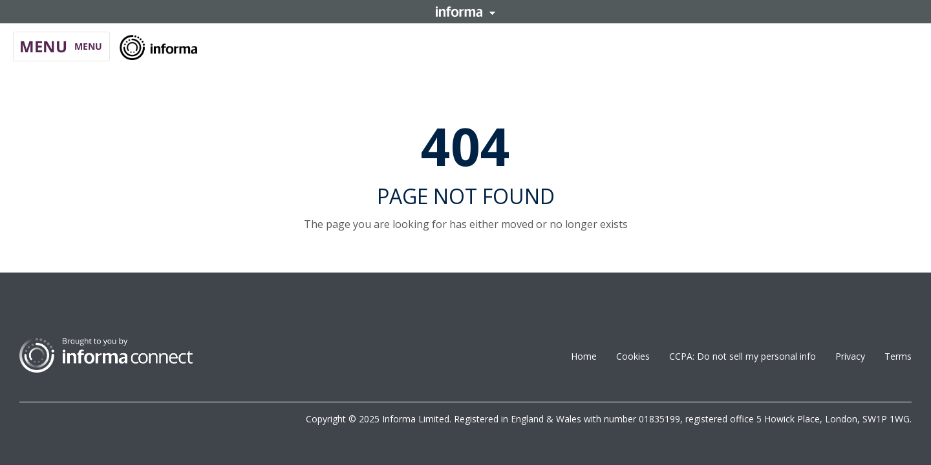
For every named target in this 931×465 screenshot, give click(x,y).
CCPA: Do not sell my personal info (742, 356)
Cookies (633, 356)
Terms (898, 356)
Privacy (850, 356)
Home (584, 356)
